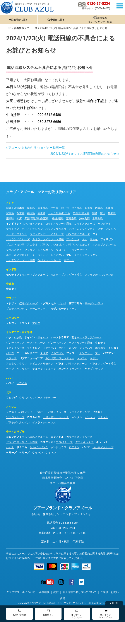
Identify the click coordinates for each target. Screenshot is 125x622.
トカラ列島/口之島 (59, 213)
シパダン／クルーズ (49, 260)
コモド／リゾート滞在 (58, 223)
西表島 (99, 208)
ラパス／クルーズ (55, 412)
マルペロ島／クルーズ (35, 436)
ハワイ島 (22, 383)
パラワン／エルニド (78, 244)
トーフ (73, 308)
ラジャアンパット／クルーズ (47, 234)
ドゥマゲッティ (78, 249)
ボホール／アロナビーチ (20, 255)
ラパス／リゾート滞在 (30, 412)
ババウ (10, 353)
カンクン (77, 417)
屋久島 (31, 208)
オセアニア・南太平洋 (19, 332)
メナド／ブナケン (16, 234)
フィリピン (106, 239)
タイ (95, 234)
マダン (94, 358)
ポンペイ (63, 368)
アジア (10, 202)
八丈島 (20, 213)
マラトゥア (12, 228)
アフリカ (11, 298)
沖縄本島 (19, 208)
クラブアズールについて (20, 592)
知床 (19, 218)
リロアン (61, 249)
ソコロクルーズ (15, 417)
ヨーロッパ (12, 317)
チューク (37, 368)
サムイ (94, 239)
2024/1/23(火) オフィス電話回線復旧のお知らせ (83, 153)
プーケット (72, 239)
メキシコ (11, 406)
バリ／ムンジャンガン (82, 228)
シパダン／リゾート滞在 (20, 260)
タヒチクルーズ (15, 347)
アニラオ (32, 244)
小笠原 (54, 208)
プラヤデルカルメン (18, 422)
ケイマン (37, 452)
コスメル (103, 417)
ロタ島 (18, 337)
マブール (69, 260)
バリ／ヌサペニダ (55, 228)
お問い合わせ (19, 612)
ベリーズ (11, 452)
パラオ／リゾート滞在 (103, 363)
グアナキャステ (84, 442)
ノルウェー (12, 323)
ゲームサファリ (39, 308)
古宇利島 (97, 218)
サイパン (29, 337)
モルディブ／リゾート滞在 (66, 274)
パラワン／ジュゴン (52, 244)
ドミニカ (22, 447)
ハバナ (10, 447)
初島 (94, 213)
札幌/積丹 (57, 218)
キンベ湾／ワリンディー (59, 358)
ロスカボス (33, 417)
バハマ (86, 447)
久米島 (88, 208)
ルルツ (73, 347)
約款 (56, 592)
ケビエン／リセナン (41, 363)
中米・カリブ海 (15, 431)
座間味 (10, 218)
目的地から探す (19, 19)
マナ (97, 353)
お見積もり (48, 612)
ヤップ (88, 368)
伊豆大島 (77, 208)
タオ (84, 239)
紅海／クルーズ (28, 303)
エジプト (11, 303)
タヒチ (99, 342)
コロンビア (12, 436)
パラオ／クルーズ (76, 363)
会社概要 (44, 592)
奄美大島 (43, 208)
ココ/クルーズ (64, 442)
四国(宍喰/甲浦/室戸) (36, 218)
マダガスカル (48, 303)
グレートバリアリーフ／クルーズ (25, 342)
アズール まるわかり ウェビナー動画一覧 (36, 147)
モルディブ (12, 274)
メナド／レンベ (107, 228)
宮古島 (10, 213)
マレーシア (72, 255)
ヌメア (44, 353)
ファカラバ (49, 347)
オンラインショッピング (105, 614)
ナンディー (85, 353)
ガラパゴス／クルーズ (79, 436)
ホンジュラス (58, 447)
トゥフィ (82, 358)
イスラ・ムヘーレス (44, 422)
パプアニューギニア (31, 358)
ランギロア (33, 347)
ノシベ (62, 303)
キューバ (101, 442)
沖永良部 (84, 218)
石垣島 (109, 208)
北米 (8, 392)
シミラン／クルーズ (18, 239)
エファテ (11, 358)
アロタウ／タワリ (16, 363)
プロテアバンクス (16, 308)
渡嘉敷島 (71, 218)
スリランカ (91, 274)
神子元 (65, 208)
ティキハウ (85, 347)
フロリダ (11, 397)
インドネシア (14, 223)
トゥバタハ (57, 255)
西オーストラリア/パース (86, 337)
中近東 (10, 283)
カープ (10, 368)
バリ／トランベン (32, 228)
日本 (8, 208)
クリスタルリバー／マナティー (37, 397)
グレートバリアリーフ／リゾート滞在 (70, 342)
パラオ (60, 363)
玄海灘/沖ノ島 (81, 213)
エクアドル (57, 436)
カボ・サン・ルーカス (56, 417)
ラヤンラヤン (90, 255)
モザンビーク (58, 308)
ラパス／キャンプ (79, 412)
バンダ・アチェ (33, 223)
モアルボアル (45, 249)
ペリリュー (23, 368)
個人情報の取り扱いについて (79, 592)
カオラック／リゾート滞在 (48, 239)
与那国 (112, 213)
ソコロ (96, 412)
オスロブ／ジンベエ (104, 244)
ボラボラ (100, 347)
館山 (102, 213)
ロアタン (74, 447)
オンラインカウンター (76, 614)
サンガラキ (104, 223)
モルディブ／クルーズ (35, 274)
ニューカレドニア (27, 353)
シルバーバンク (39, 447)
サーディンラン (94, 303)
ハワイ (10, 378)
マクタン (29, 249)
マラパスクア (14, 249)
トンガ (112, 347)
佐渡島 (41, 213)
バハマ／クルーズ (102, 447)
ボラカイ (43, 255)
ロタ (8, 337)
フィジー (71, 353)
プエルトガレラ (15, 244)
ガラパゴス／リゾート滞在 (22, 442)
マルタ (26, 323)
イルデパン (57, 353)
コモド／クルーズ (84, 223)
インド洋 (11, 269)
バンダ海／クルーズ (78, 234)
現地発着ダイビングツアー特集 (100, 20)
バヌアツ (108, 353)
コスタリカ (46, 442)
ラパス (10, 412)
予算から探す (57, 19)
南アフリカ (75, 303)
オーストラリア (60, 337)
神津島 (31, 213)
